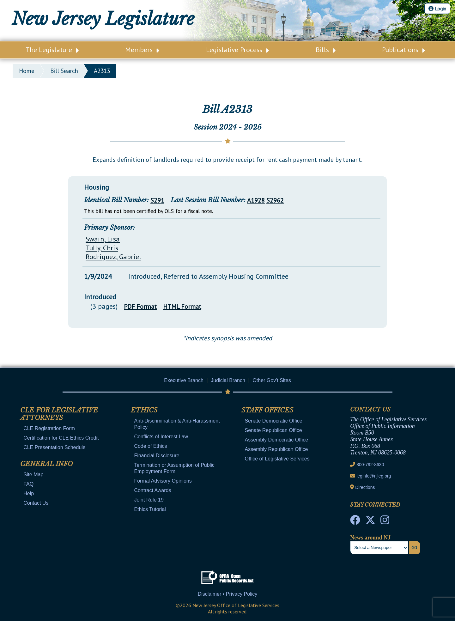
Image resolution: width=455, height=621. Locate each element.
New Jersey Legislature (103, 19)
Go (414, 548)
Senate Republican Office (273, 430)
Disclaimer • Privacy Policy (228, 594)
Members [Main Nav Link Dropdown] (142, 49)
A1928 (256, 200)
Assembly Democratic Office (276, 439)
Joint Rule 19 (148, 499)
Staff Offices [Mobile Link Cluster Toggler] (267, 410)
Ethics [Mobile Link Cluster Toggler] (144, 410)
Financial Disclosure (156, 455)
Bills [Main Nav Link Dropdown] (326, 49)
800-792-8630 (370, 464)
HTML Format (182, 306)
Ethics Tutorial (150, 509)
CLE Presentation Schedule (54, 447)
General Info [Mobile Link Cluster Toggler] (46, 464)
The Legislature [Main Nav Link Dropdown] (52, 49)
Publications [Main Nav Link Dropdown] (403, 49)
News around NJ (370, 537)
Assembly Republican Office (276, 449)
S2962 (275, 200)
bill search (64, 71)
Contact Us (35, 503)
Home (26, 71)
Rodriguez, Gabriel (113, 256)
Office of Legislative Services (277, 458)
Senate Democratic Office (273, 420)
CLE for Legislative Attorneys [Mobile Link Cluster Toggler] (59, 414)
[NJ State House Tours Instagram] (384, 522)
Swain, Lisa (103, 238)
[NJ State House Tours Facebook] (355, 522)
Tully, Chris (102, 247)
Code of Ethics (150, 446)
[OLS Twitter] (370, 522)
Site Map (33, 474)
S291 (157, 200)
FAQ (28, 484)
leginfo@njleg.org (373, 475)
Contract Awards (152, 490)
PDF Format (140, 306)
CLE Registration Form (49, 428)
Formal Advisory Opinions (162, 481)
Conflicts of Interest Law (161, 436)
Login (437, 8)
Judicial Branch (228, 380)
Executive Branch (183, 380)
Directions (365, 487)
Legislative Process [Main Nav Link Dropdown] (237, 49)
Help (28, 493)
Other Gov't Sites (271, 380)
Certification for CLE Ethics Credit (61, 438)
